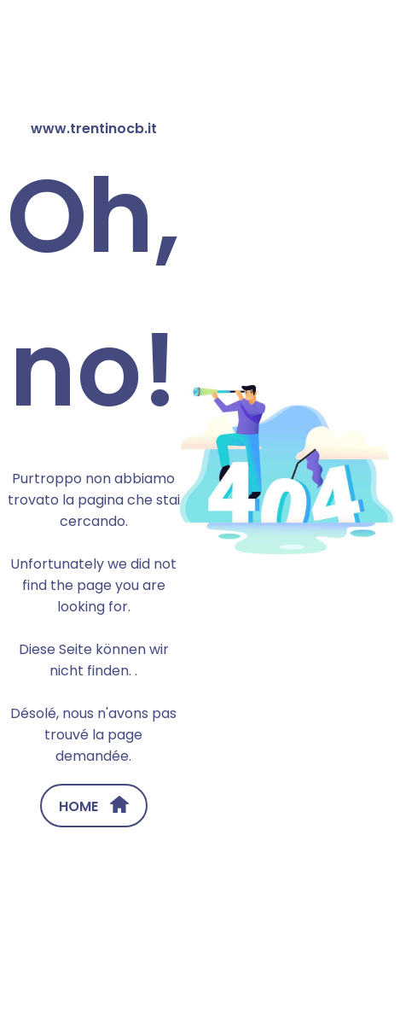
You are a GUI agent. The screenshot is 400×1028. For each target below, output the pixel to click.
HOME (94, 806)
